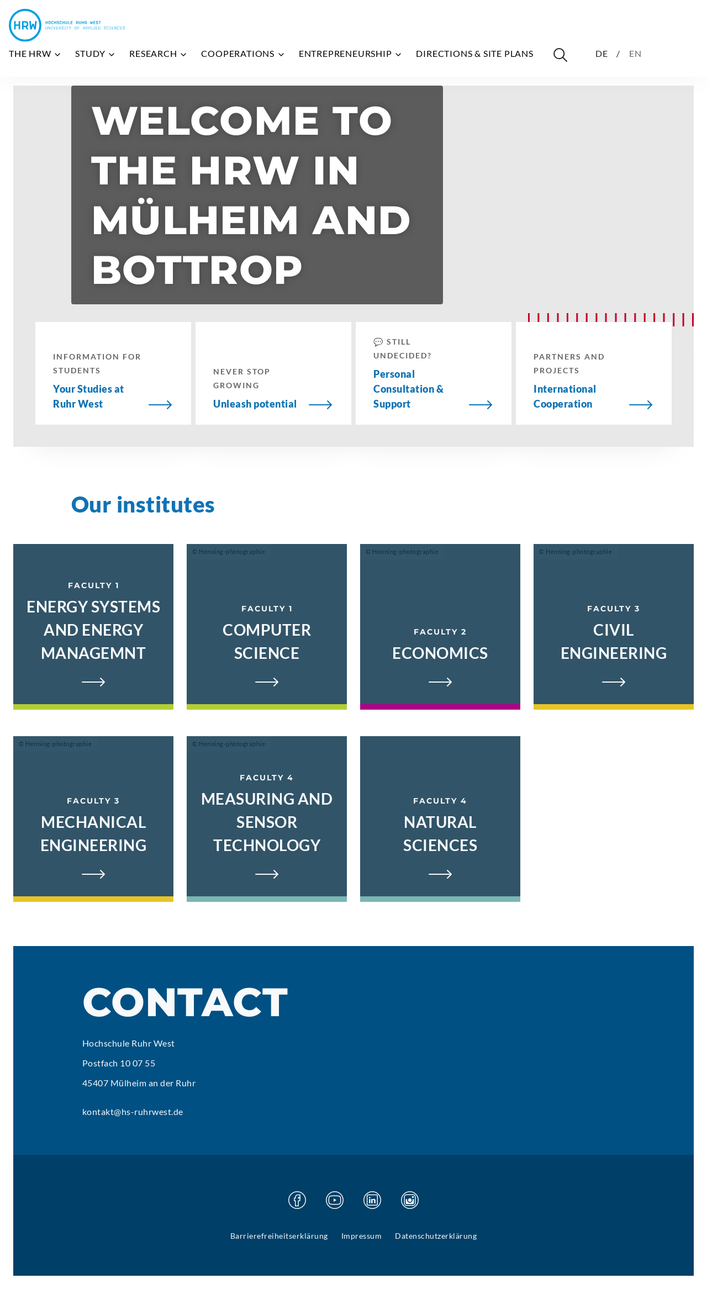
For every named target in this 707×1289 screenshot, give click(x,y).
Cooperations (243, 53)
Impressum (361, 1235)
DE (601, 53)
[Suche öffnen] (560, 54)
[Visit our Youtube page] (334, 1200)
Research (158, 53)
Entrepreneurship (351, 53)
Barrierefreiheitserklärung (279, 1235)
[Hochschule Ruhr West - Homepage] (67, 25)
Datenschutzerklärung (436, 1235)
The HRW (35, 53)
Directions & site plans (474, 53)
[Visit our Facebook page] (297, 1200)
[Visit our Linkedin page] (372, 1200)
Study (95, 53)
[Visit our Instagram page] (409, 1200)
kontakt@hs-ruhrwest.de (132, 1111)
